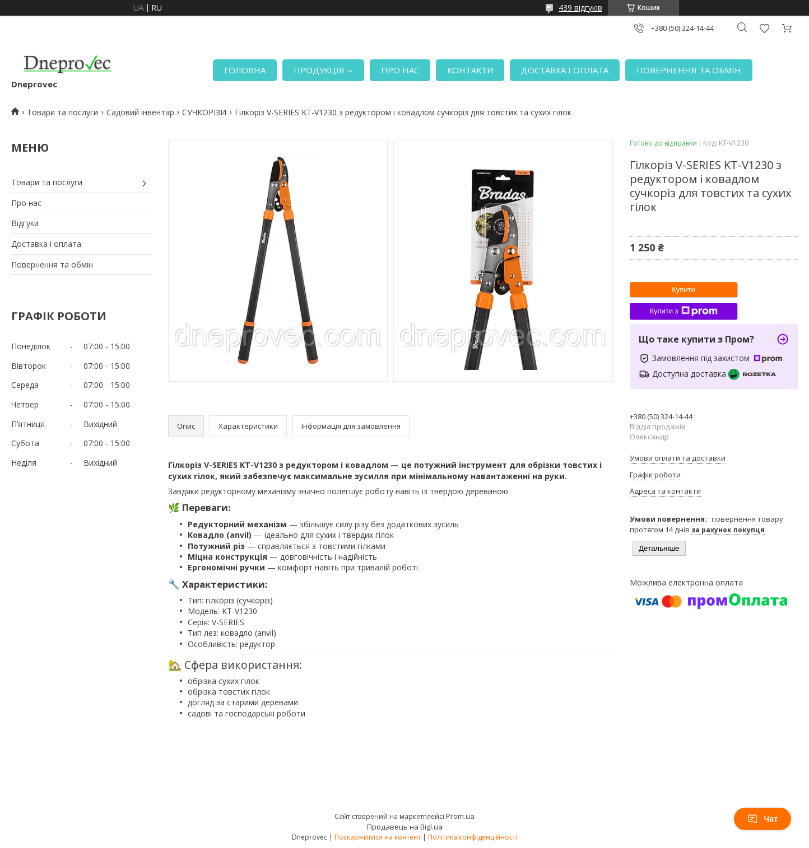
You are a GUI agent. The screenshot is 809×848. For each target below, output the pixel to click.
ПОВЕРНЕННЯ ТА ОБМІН (688, 70)
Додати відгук (764, 28)
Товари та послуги (62, 112)
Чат (762, 819)
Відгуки (25, 223)
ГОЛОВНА (245, 70)
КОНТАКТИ (470, 70)
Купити (683, 289)
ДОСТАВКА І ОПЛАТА (564, 70)
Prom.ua (460, 816)
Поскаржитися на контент (377, 837)
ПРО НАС (400, 70)
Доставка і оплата (46, 243)
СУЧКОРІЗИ (204, 112)
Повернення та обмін (52, 264)
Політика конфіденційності (472, 837)
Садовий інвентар (140, 112)
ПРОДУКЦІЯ (319, 70)
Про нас (26, 203)
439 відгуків (580, 7)
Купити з (683, 311)
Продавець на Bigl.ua (405, 827)
